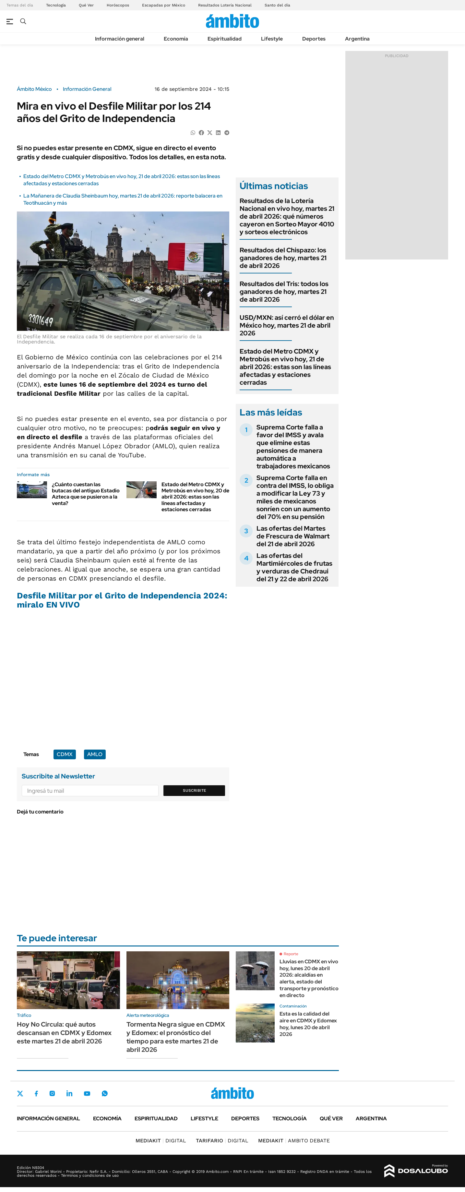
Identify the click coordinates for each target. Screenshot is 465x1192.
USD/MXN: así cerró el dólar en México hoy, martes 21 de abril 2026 (287, 325)
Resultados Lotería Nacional (225, 5)
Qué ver (331, 1118)
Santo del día (277, 5)
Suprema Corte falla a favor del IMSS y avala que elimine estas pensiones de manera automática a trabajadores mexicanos (293, 446)
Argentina (357, 38)
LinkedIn (69, 1093)
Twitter (20, 1093)
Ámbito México (34, 89)
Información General (87, 89)
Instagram (52, 1093)
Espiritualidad (225, 38)
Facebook (36, 1093)
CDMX (65, 754)
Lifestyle (272, 38)
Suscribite (194, 790)
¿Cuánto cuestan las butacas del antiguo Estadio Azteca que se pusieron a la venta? (86, 494)
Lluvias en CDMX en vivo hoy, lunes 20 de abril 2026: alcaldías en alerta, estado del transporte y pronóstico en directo (309, 978)
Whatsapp (105, 1093)
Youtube (87, 1093)
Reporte (291, 954)
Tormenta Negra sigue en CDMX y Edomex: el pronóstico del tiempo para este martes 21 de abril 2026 (175, 1037)
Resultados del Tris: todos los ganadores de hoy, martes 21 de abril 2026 (284, 292)
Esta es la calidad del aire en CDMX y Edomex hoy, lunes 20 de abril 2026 (308, 1023)
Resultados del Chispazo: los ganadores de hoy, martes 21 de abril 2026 (283, 258)
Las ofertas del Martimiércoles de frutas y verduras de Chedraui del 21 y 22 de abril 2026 (294, 567)
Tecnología (56, 5)
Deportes (314, 38)
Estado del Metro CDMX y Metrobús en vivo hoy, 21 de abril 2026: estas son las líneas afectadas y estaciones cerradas (285, 367)
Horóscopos (118, 5)
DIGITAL (161, 1141)
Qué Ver (86, 5)
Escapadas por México (163, 5)
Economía (176, 38)
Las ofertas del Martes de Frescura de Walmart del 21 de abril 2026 (292, 536)
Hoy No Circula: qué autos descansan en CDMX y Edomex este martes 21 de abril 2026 (64, 1032)
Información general (119, 38)
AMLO (94, 754)
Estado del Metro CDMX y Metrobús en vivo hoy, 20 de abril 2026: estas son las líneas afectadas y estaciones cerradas (195, 497)
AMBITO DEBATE (294, 1141)
